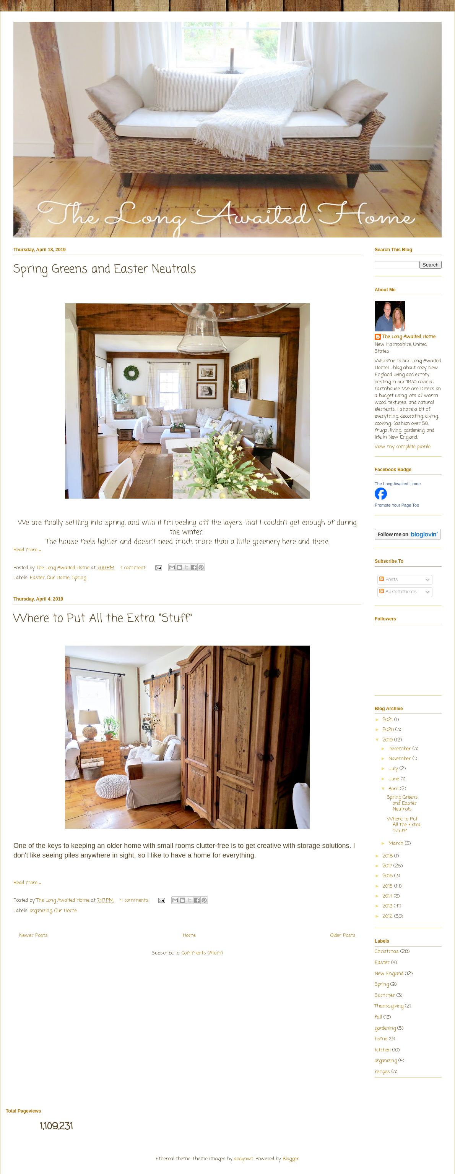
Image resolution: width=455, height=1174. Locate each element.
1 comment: (134, 568)
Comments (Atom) (202, 953)
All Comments (398, 592)
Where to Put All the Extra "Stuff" (102, 619)
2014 (388, 896)
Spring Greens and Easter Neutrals (104, 269)
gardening (385, 1028)
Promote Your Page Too (397, 505)
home (381, 1039)
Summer (385, 995)
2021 (388, 719)
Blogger (291, 1159)
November (400, 758)
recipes (382, 1071)
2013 (388, 906)
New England (389, 973)
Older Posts (343, 935)
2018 (388, 856)
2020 (388, 729)
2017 (387, 866)
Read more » (27, 550)
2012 (388, 916)
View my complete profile (403, 447)
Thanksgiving (389, 1006)
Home (189, 935)
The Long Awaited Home (408, 337)
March (396, 843)
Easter (37, 577)
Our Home (58, 577)
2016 (388, 876)
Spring (79, 577)
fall (378, 1017)
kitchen (383, 1050)
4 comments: (135, 900)
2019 (388, 740)
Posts (388, 579)
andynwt (243, 1159)
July (394, 768)
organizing (41, 910)
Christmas (387, 951)
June (394, 779)
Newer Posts (33, 935)
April (394, 789)
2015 (388, 886)
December (400, 749)
